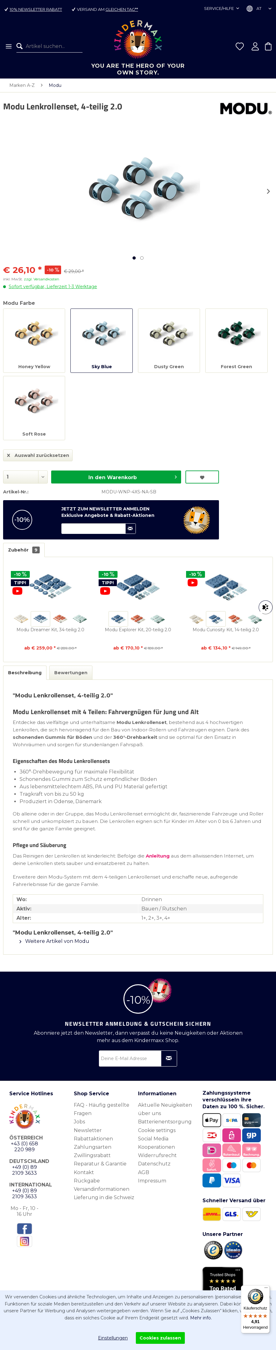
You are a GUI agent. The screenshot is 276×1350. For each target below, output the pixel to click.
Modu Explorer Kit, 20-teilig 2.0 (138, 629)
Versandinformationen (101, 1189)
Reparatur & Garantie (100, 1164)
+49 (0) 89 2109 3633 (24, 1170)
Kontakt (84, 1172)
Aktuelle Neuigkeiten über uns (165, 1109)
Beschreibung (25, 672)
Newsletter (88, 1130)
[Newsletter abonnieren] (169, 1058)
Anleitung (158, 856)
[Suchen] (21, 46)
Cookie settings (157, 1130)
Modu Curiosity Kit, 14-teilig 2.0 (226, 629)
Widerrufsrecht (157, 1155)
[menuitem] (8, 46)
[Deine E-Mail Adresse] (138, 1058)
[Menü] (8, 46)
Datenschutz (154, 1164)
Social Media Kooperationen (156, 1143)
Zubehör (24, 550)
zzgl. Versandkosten (41, 279)
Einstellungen (113, 1338)
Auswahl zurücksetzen (38, 454)
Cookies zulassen (160, 1338)
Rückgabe (87, 1181)
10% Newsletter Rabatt (36, 9)
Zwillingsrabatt (92, 1155)
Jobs (79, 1122)
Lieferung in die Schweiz (104, 1197)
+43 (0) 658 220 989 (24, 1146)
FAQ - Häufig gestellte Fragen (101, 1109)
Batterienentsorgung (165, 1122)
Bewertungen (70, 672)
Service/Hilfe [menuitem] (219, 8)
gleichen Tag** (121, 9)
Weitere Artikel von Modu (54, 941)
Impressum (152, 1181)
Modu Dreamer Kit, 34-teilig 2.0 (50, 629)
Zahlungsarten (92, 1147)
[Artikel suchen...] (49, 46)
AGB (143, 1172)
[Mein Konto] (255, 46)
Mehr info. (201, 1318)
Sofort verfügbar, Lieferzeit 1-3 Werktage (53, 286)
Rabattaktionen (93, 1139)
